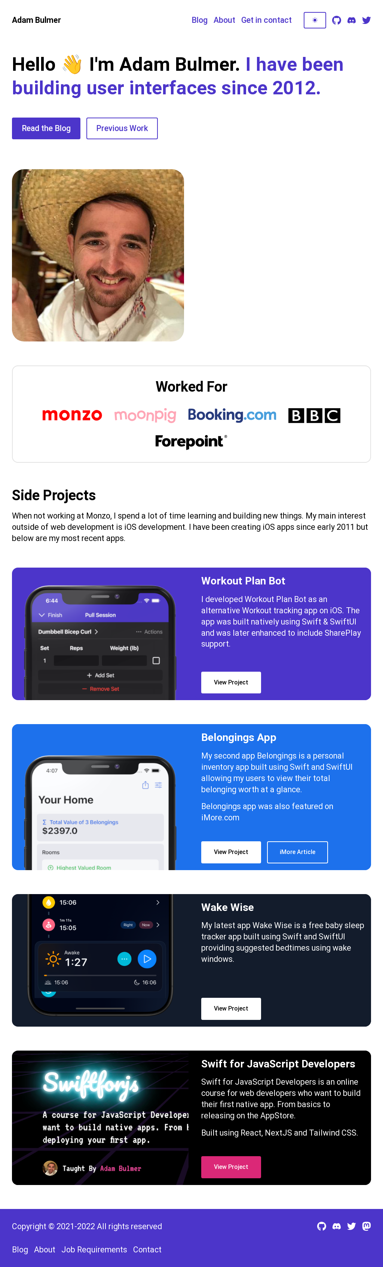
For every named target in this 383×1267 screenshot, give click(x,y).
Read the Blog (46, 128)
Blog (200, 20)
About (224, 20)
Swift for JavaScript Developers (258, 1082)
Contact (147, 1249)
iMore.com (220, 817)
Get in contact (266, 20)
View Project (231, 682)
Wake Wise (272, 925)
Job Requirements (94, 1249)
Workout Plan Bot (275, 599)
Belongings (277, 755)
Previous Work (122, 128)
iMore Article (297, 852)
